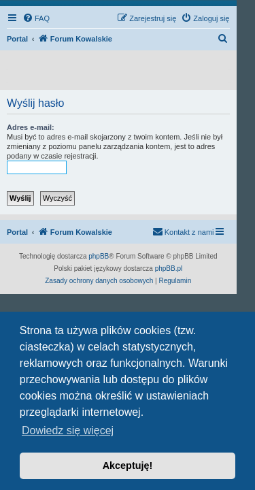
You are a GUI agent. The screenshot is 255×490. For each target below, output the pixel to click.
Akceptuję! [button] (128, 465)
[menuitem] (36, 18)
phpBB (98, 256)
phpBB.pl (169, 268)
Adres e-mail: (30, 127)
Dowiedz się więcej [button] (68, 430)
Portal (17, 39)
